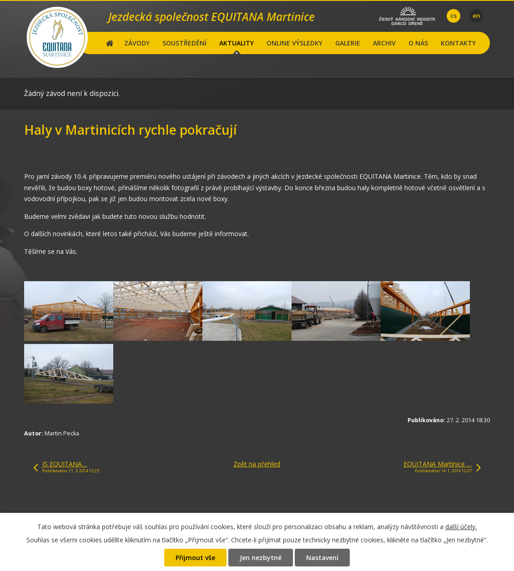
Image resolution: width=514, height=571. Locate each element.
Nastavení (322, 557)
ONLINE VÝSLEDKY (295, 43)
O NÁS (418, 43)
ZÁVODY (137, 43)
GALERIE (347, 43)
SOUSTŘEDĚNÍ (184, 43)
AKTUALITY (236, 43)
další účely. (461, 526)
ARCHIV (384, 43)
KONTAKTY (458, 43)
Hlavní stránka (110, 43)
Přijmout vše (195, 557)
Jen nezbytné (261, 557)
